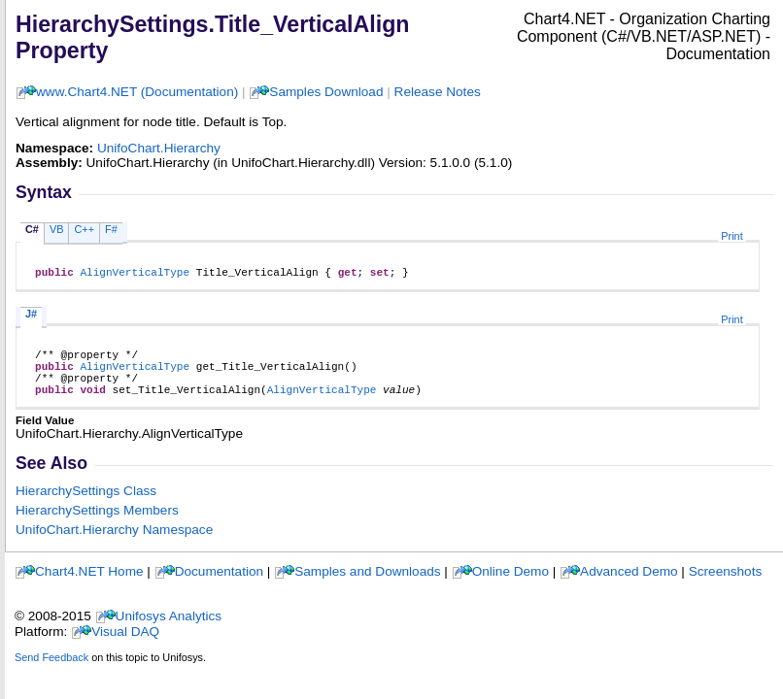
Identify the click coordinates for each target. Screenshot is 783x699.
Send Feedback (51, 672)
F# (111, 229)
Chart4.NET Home (89, 586)
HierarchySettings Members (97, 524)
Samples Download (326, 91)
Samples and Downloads (367, 586)
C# (32, 229)
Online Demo (510, 586)
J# (31, 316)
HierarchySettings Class (86, 505)
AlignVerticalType (134, 274)
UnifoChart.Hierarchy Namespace (114, 544)
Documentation (219, 586)
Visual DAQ (125, 646)
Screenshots (726, 586)
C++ (84, 229)
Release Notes (437, 91)
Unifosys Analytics (169, 630)
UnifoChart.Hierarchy (159, 148)
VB (57, 229)
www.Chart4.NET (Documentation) (137, 91)
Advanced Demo (629, 586)
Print (731, 236)
